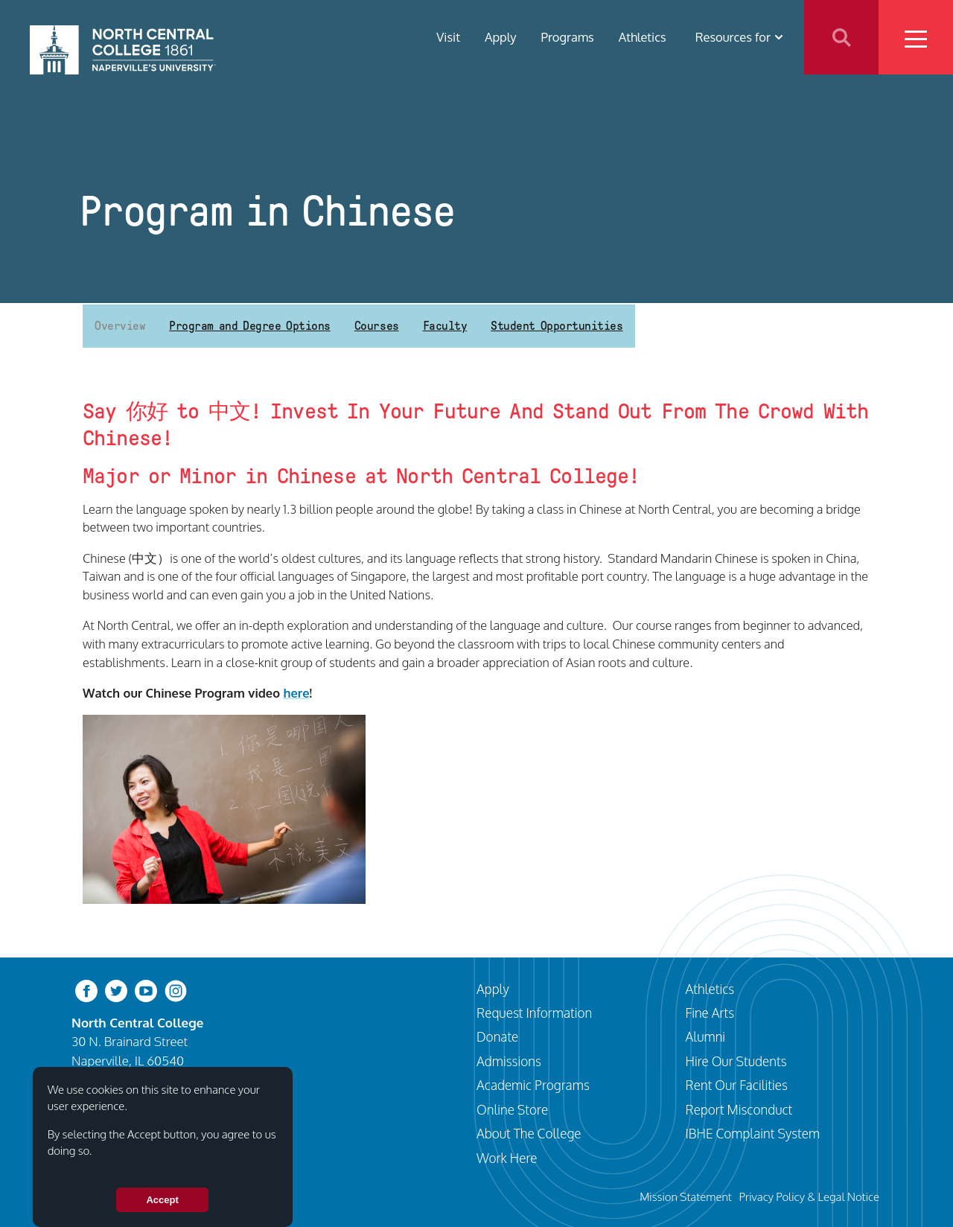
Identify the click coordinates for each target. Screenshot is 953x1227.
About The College (528, 1133)
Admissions (508, 1061)
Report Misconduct (739, 1109)
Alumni (706, 1036)
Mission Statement (686, 1197)
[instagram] (176, 989)
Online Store (512, 1109)
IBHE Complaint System (753, 1133)
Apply (501, 37)
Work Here (507, 1158)
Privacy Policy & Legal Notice (809, 1197)
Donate (497, 1036)
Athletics (642, 37)
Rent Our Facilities (737, 1085)
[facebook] (86, 989)
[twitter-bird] (116, 989)
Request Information (534, 1012)
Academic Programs (533, 1085)
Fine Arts (710, 1012)
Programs (567, 37)
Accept (162, 1199)
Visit (448, 37)
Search (841, 37)
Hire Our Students (736, 1061)
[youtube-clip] (146, 989)
